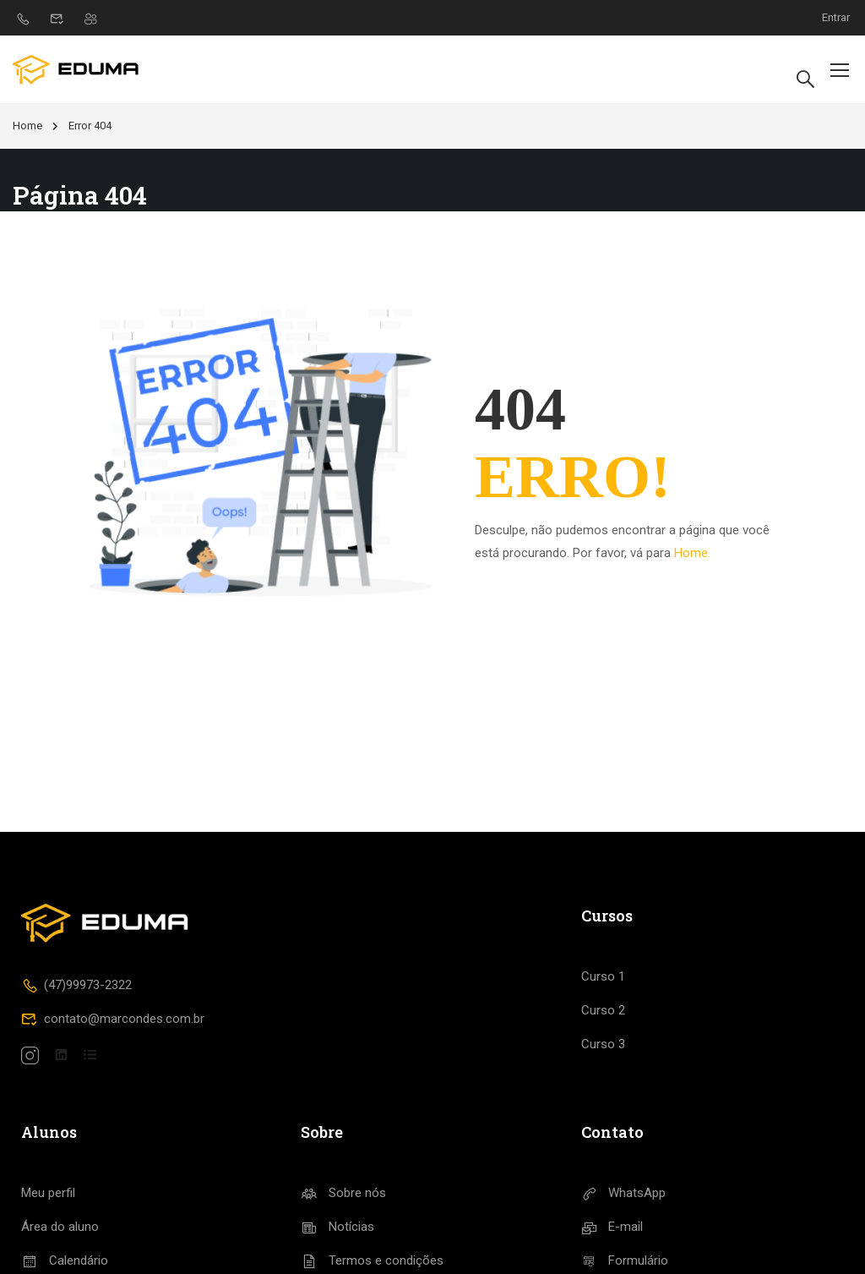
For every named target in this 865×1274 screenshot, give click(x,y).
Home (27, 125)
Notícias (337, 1226)
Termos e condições (372, 1260)
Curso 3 (603, 1044)
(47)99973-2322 (76, 984)
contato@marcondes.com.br (112, 1018)
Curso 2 (603, 1010)
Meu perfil (48, 1192)
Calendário (64, 1260)
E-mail (612, 1226)
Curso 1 (603, 976)
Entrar (836, 17)
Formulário (625, 1260)
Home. (692, 552)
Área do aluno (60, 1226)
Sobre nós (343, 1192)
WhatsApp (623, 1192)
